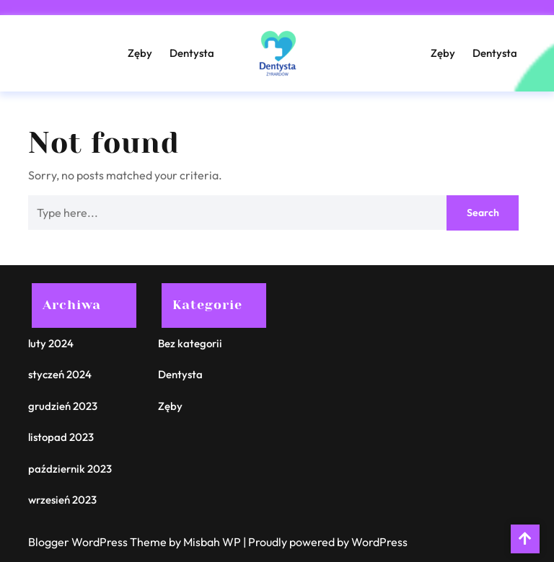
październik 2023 (70, 469)
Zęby (140, 53)
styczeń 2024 (60, 374)
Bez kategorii (190, 343)
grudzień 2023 (62, 406)
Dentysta (192, 53)
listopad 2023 (61, 437)
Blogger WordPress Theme (98, 542)
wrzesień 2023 (62, 500)
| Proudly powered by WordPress (325, 542)
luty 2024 (51, 343)
